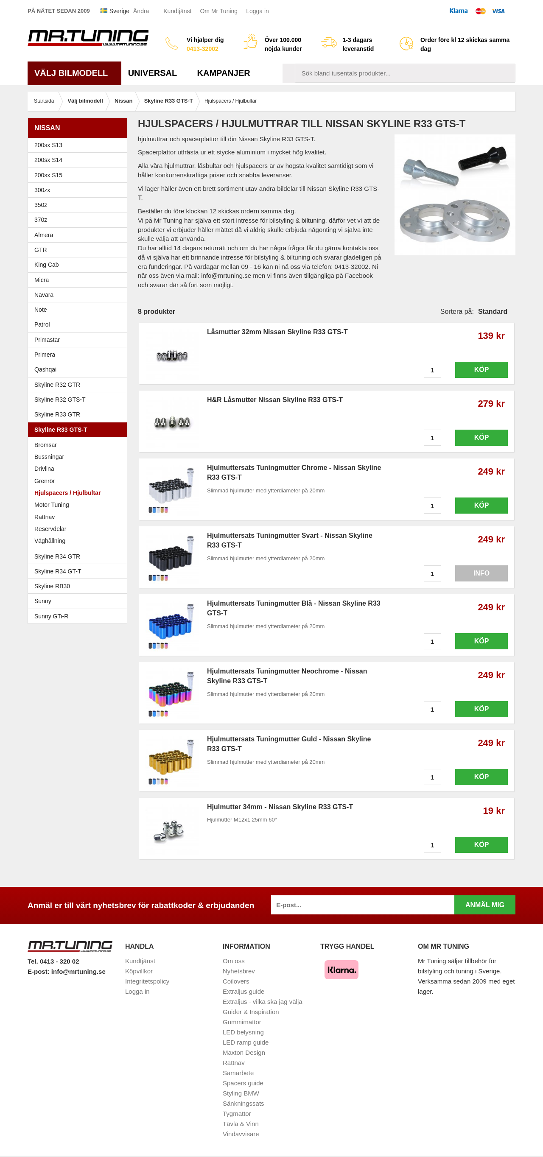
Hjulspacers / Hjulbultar (67, 492)
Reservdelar (50, 528)
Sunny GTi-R (79, 616)
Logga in (257, 11)
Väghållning (49, 540)
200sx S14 (79, 160)
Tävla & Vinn (241, 1123)
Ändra (141, 11)
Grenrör (44, 481)
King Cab (46, 264)
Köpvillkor (139, 971)
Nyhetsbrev (239, 971)
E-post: (39, 971)
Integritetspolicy (147, 981)
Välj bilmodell (74, 73)
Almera (79, 235)
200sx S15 (79, 175)
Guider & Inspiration (251, 1011)
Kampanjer (223, 73)
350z (79, 204)
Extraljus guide (243, 991)
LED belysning (243, 1032)
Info (481, 573)
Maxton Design (244, 1052)
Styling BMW (241, 1093)
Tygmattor (237, 1113)
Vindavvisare (241, 1133)
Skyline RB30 (79, 586)
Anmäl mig (484, 904)
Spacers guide (243, 1083)
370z (79, 219)
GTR (79, 249)
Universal (156, 73)
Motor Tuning (79, 504)
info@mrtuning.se (78, 971)
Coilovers (236, 981)
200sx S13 (79, 145)
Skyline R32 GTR (79, 384)
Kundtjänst (177, 11)
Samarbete (238, 1072)
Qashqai (45, 369)
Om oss (234, 960)
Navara (79, 294)
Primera (79, 354)
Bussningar (49, 456)
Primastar (47, 339)
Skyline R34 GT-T (79, 571)
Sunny (79, 601)
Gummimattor (242, 1022)
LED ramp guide (246, 1042)
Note (40, 309)
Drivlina (44, 468)
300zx (79, 190)
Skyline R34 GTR (79, 556)
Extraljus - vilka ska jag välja (262, 1001)
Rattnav (44, 517)
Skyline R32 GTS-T (79, 399)
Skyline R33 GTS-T (79, 429)
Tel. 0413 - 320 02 (53, 961)
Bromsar (45, 445)
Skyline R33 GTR (79, 414)
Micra (79, 280)
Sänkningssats (243, 1103)
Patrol (42, 324)
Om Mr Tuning (219, 11)
